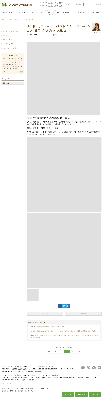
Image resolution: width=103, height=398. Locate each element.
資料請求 (78, 4)
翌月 (21, 72)
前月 (4, 72)
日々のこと (58, 35)
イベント (88, 4)
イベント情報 (7, 12)
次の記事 (83, 313)
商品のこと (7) (7, 39)
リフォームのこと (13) (10, 31)
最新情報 (66, 12)
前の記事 (45, 313)
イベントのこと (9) (9, 35)
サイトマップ (7, 384)
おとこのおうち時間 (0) (11, 48)
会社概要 (81, 12)
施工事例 (22, 12)
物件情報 (98, 4)
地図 (56, 377)
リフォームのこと (45, 35)
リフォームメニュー (37, 12)
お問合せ (69, 4)
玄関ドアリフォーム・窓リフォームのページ (51, 12)
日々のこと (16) (8, 44)
